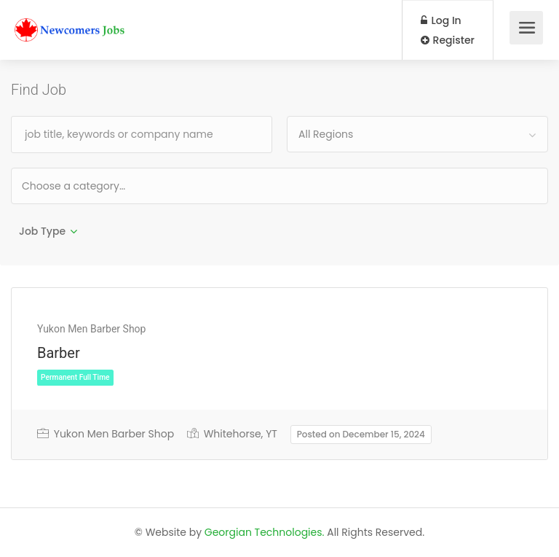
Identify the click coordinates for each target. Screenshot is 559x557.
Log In (441, 20)
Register (448, 40)
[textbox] (120, 185)
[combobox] (417, 134)
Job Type (42, 231)
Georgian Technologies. (265, 532)
